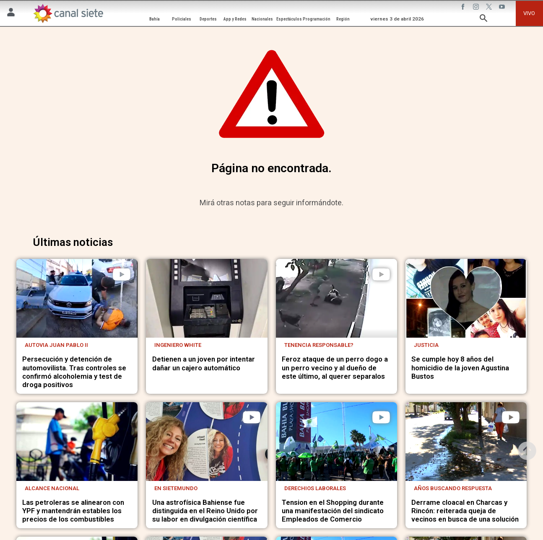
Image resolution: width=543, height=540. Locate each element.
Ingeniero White (177, 345)
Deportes (208, 19)
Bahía (154, 19)
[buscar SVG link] (483, 19)
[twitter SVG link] (490, 8)
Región (343, 19)
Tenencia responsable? (318, 345)
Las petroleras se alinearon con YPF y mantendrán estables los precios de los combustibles (73, 510)
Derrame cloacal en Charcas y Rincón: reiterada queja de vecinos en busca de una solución (465, 510)
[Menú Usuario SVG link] (11, 13)
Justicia (426, 345)
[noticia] (77, 298)
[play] (121, 274)
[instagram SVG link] (477, 8)
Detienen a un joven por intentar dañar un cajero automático (203, 363)
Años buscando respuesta (453, 488)
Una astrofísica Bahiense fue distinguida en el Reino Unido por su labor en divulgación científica (205, 510)
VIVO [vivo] (529, 13)
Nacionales (262, 19)
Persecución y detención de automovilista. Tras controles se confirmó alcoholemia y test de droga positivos (74, 372)
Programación (316, 19)
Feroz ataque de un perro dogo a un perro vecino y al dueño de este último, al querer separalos (335, 367)
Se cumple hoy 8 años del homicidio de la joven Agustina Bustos (460, 367)
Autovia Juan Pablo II (56, 345)
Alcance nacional (52, 488)
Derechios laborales (315, 488)
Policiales (181, 19)
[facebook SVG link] (464, 8)
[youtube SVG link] (503, 8)
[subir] (527, 450)
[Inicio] (68, 13)
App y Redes (235, 19)
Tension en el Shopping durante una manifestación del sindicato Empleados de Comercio (333, 510)
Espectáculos (289, 19)
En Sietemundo (175, 488)
